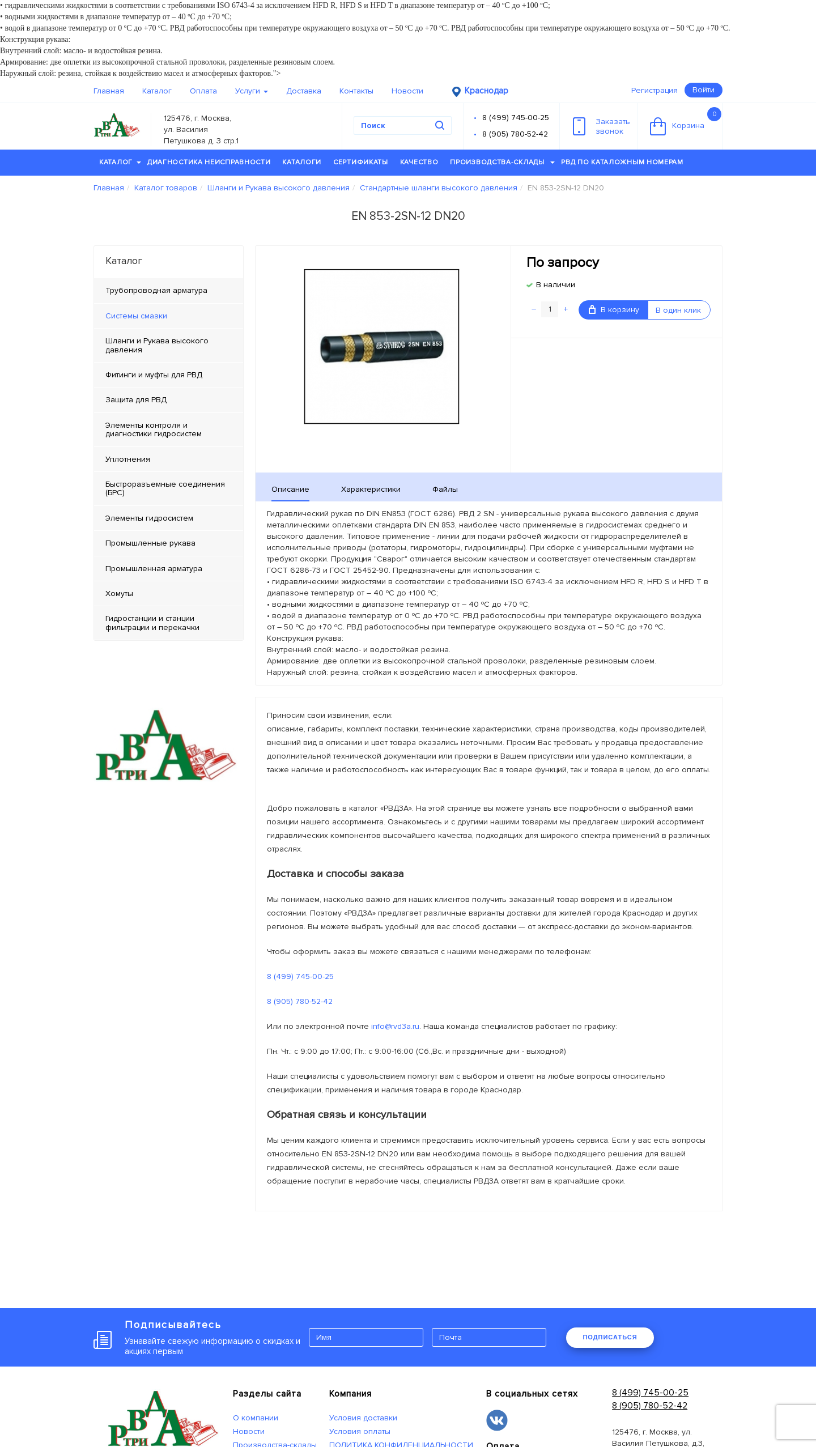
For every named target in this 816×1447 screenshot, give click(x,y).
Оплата (203, 91)
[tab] (168, 316)
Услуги (251, 91)
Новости (407, 91)
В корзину (614, 309)
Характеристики (371, 489)
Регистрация (654, 90)
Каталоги (301, 162)
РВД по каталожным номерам (622, 162)
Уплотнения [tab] (127, 459)
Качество (419, 162)
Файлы (445, 489)
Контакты (356, 91)
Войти (703, 90)
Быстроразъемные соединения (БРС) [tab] (165, 488)
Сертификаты (360, 162)
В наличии (555, 285)
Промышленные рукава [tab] (150, 543)
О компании (255, 1418)
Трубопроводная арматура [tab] (156, 290)
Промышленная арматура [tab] (153, 568)
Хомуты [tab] (119, 593)
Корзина (685, 121)
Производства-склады (502, 162)
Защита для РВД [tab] (136, 400)
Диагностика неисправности (209, 162)
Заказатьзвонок (601, 126)
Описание (290, 489)
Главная (109, 91)
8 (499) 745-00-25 (515, 117)
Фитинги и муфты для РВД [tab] (153, 375)
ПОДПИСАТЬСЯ (610, 1337)
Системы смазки (136, 316)
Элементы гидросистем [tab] (149, 518)
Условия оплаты (359, 1431)
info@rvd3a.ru (395, 1026)
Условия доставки (363, 1418)
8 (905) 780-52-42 (515, 134)
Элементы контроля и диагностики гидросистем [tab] (153, 429)
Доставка (303, 91)
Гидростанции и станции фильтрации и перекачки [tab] (152, 623)
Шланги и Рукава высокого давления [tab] (157, 345)
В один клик (678, 310)
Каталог (157, 91)
